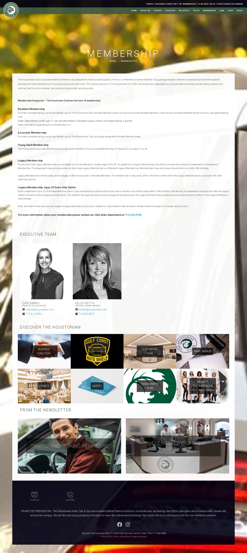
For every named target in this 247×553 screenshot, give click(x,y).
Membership (209, 11)
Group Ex (145, 11)
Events (150, 4)
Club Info (203, 4)
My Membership (187, 4)
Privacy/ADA (106, 536)
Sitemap (143, 536)
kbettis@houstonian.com (92, 309)
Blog (212, 4)
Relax (240, 11)
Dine (222, 11)
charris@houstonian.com (40, 309)
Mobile (135, 536)
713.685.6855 (86, 313)
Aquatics (170, 11)
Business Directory (167, 4)
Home (134, 11)
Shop (230, 11)
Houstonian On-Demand (230, 4)
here (68, 124)
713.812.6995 (34, 313)
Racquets (184, 11)
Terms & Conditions (122, 536)
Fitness (158, 11)
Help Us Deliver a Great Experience (178, 445)
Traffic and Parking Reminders (69, 446)
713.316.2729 (132, 214)
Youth (196, 11)
